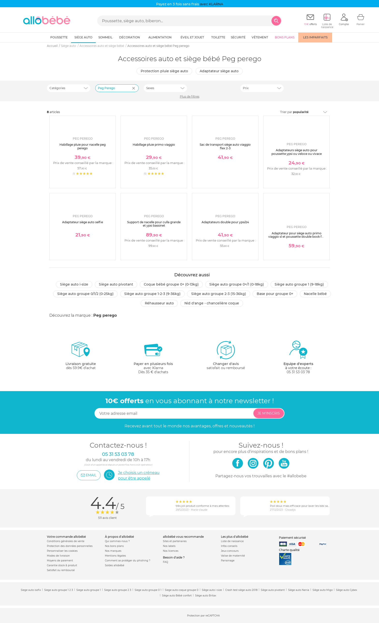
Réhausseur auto (159, 303)
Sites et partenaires (175, 541)
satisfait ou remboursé (226, 355)
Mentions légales (115, 555)
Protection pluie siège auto (164, 71)
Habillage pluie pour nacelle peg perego (82, 146)
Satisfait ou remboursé (61, 570)
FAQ (165, 562)
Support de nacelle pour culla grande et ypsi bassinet (154, 223)
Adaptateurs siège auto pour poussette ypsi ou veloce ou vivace (296, 151)
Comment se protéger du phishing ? (127, 560)
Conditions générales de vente (65, 541)
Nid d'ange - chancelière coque (211, 303)
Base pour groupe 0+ (275, 294)
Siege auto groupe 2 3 (117, 590)
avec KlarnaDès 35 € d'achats (153, 357)
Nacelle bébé (315, 294)
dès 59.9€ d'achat (81, 357)
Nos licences (170, 550)
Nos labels (169, 546)
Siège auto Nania (298, 590)
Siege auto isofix (31, 590)
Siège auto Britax (205, 595)
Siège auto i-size (74, 284)
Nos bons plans (114, 546)
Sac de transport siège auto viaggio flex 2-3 (225, 146)
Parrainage (227, 560)
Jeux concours (230, 550)
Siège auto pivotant (116, 284)
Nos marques (113, 550)
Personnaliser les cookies (62, 550)
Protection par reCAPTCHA (203, 615)
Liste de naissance (232, 541)
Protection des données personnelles (70, 546)
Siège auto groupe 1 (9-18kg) (299, 284)
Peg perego (105, 315)
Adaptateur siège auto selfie (82, 222)
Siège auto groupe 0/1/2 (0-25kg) (85, 294)
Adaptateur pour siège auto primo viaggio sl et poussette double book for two (296, 236)
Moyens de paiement (60, 560)
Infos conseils (229, 546)
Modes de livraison (58, 555)
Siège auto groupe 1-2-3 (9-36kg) (152, 294)
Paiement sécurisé (292, 537)
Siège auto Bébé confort (177, 595)
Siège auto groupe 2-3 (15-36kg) (218, 294)
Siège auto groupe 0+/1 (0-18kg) (236, 284)
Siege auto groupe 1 (88, 590)
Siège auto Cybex (346, 590)
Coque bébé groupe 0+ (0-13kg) (171, 284)
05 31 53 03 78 (298, 372)
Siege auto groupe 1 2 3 (58, 590)
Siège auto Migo (323, 590)
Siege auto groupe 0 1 (148, 590)
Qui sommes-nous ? (117, 541)
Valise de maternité (233, 555)
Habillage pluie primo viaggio (154, 144)
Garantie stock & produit (62, 565)
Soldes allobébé (114, 565)
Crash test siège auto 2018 (241, 590)
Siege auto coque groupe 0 (181, 590)
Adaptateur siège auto (219, 71)
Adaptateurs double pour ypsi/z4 (225, 222)
